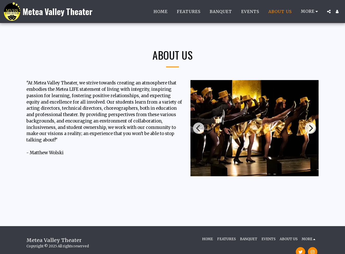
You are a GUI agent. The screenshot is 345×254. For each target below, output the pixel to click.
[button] (329, 11)
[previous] (198, 128)
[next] (310, 128)
